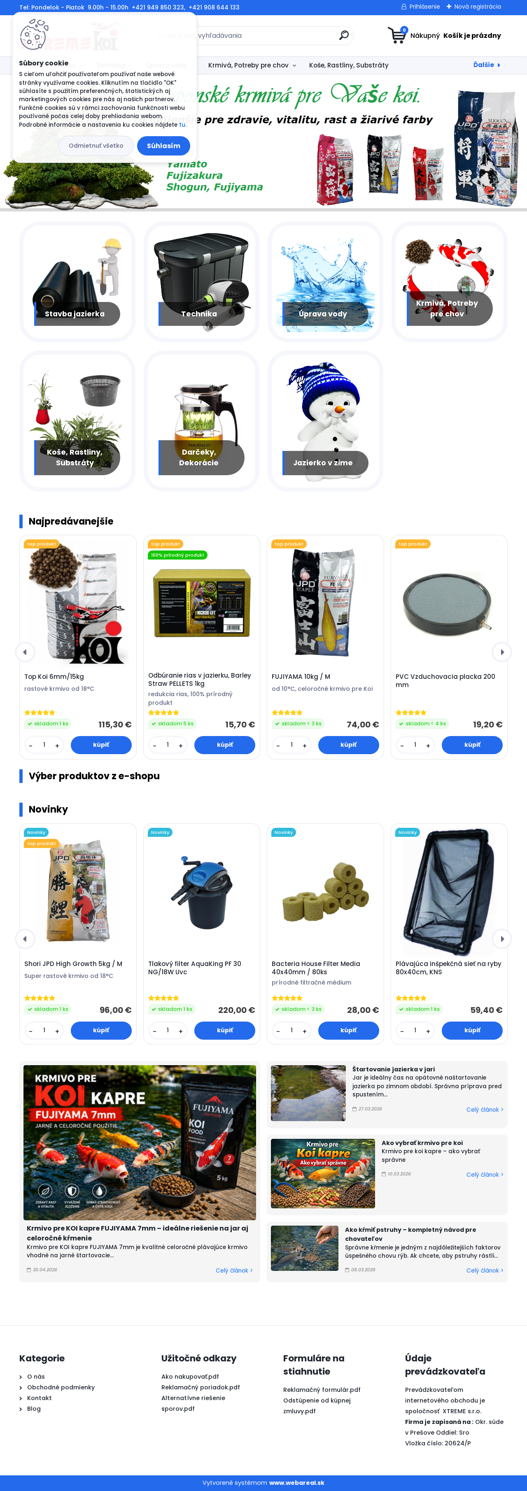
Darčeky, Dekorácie (199, 457)
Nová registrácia (478, 6)
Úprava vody (323, 314)
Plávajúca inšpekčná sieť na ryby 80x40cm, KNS (448, 968)
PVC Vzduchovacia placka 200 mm (445, 681)
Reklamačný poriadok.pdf (200, 1387)
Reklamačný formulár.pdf (322, 1390)
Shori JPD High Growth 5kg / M (73, 964)
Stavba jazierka (75, 314)
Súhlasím (163, 146)
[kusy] (44, 745)
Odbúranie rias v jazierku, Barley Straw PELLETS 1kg (199, 679)
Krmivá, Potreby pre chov (248, 65)
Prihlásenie (425, 6)
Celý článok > (234, 1271)
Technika (199, 314)
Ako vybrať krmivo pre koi (422, 1143)
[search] (344, 38)
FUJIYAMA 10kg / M (301, 677)
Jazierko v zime (323, 463)
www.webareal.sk (296, 1483)
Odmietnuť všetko (96, 146)
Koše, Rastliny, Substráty (349, 65)
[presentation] (25, 652)
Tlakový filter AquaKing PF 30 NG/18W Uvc (194, 968)
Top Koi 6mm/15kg (54, 677)
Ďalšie (483, 64)
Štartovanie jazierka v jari (393, 1069)
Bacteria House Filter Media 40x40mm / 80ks (316, 968)
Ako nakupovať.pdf (190, 1377)
